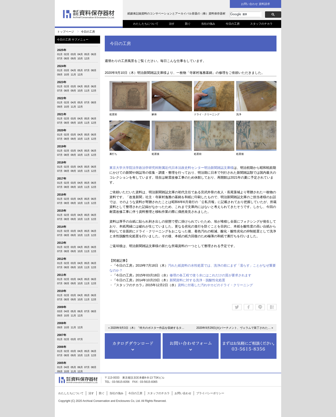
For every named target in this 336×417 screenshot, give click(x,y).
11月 (73, 74)
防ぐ (188, 23)
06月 (93, 54)
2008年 (61, 323)
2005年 (61, 363)
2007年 (61, 335)
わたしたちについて (145, 23)
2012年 (61, 259)
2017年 (61, 178)
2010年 (61, 291)
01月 (60, 54)
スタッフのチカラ (261, 23)
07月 (60, 58)
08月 (66, 58)
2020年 (61, 130)
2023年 (61, 82)
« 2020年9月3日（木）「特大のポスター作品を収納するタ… (146, 327)
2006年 (61, 347)
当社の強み (208, 23)
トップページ (65, 31)
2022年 (61, 98)
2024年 (61, 66)
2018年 (61, 162)
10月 (80, 58)
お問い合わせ (183, 393)
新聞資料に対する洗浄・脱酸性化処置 (197, 280)
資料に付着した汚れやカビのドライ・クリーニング (215, 285)
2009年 (61, 307)
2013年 (61, 242)
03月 (73, 54)
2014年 (61, 226)
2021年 (61, 114)
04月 (80, 54)
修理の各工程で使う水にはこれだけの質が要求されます (210, 275)
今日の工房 (233, 23)
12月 (87, 58)
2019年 (61, 146)
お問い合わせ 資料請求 (255, 4)
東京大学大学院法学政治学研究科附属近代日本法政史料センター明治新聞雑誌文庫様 (171, 168)
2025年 (61, 50)
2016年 (61, 194)
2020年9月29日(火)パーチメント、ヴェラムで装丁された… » (234, 327)
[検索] (246, 14)
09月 (73, 58)
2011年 (61, 275)
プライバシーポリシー (210, 393)
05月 (87, 54)
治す (172, 23)
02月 (66, 54)
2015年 (61, 210)
